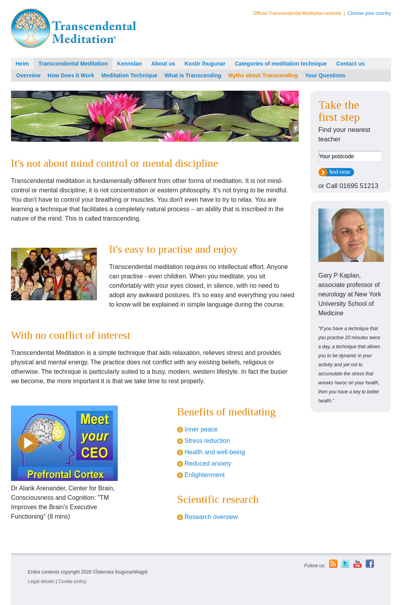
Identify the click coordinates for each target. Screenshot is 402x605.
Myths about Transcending (263, 75)
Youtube (357, 563)
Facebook (369, 563)
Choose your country (369, 13)
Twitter (345, 563)
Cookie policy (72, 581)
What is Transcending (192, 75)
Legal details (41, 581)
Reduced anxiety (208, 463)
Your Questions (325, 75)
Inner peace (201, 429)
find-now (339, 172)
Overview (28, 75)
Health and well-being (215, 452)
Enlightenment (205, 475)
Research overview (211, 517)
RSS (333, 563)
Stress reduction (207, 440)
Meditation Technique (129, 75)
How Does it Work (71, 75)
